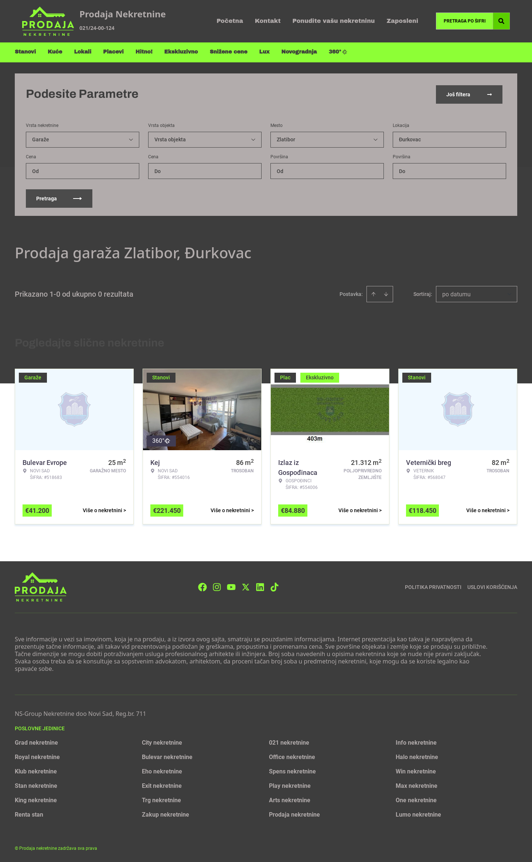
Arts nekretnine (289, 799)
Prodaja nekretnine (294, 813)
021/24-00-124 (97, 27)
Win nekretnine (416, 770)
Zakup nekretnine (165, 813)
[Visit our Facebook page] (202, 586)
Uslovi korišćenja (492, 586)
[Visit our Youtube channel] (231, 586)
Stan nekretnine (36, 785)
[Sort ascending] (373, 293)
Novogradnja (299, 52)
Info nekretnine (416, 741)
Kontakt (268, 21)
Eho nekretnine (162, 770)
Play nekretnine (290, 785)
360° (338, 52)
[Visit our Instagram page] (216, 586)
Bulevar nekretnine (167, 756)
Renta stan (29, 813)
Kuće (55, 52)
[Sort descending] (386, 293)
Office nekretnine (292, 756)
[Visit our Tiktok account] (274, 586)
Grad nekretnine (36, 741)
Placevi (113, 52)
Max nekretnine (416, 785)
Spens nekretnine (292, 770)
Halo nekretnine (417, 756)
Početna (229, 21)
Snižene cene (229, 52)
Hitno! (144, 52)
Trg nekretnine (161, 799)
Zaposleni (402, 21)
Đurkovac (410, 139)
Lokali (82, 52)
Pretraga (59, 198)
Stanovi (25, 52)
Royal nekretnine (37, 756)
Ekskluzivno (181, 52)
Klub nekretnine (36, 770)
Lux (264, 52)
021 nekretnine (289, 741)
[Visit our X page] (245, 586)
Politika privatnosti (433, 586)
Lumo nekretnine (418, 813)
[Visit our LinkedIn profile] (260, 586)
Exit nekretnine (162, 785)
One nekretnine (416, 799)
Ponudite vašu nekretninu (334, 21)
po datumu (456, 293)
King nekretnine (36, 799)
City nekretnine (162, 741)
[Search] (501, 21)
